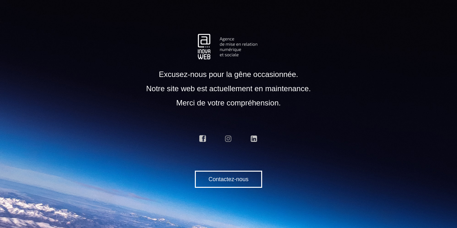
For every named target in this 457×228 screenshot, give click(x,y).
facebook (202, 138)
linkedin (254, 138)
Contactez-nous (228, 179)
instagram (228, 138)
